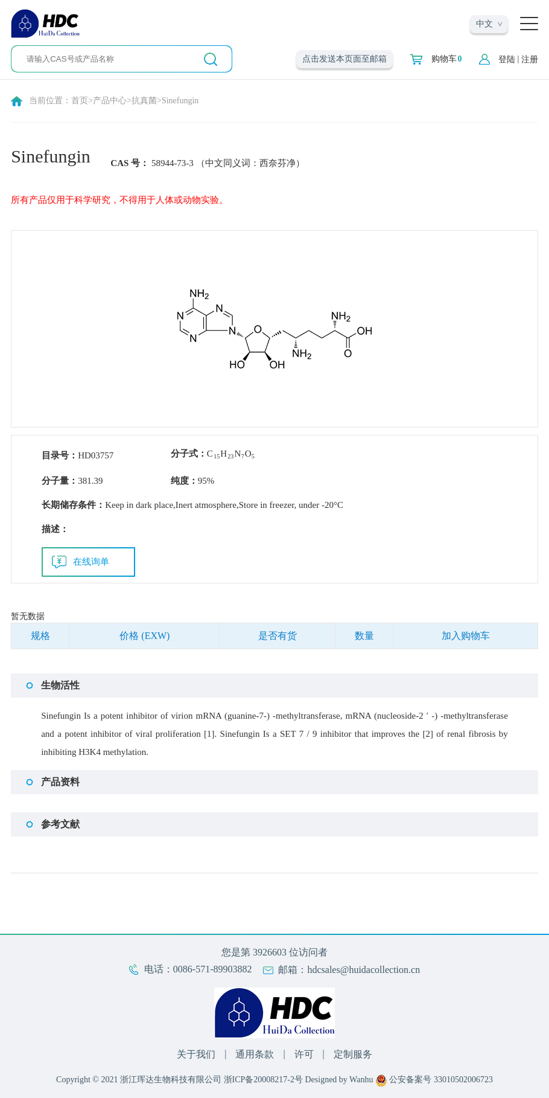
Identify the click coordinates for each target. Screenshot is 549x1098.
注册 (529, 59)
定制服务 (353, 1054)
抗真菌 (144, 100)
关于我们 (196, 1054)
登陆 (506, 59)
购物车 (446, 59)
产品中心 (110, 100)
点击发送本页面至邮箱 (344, 58)
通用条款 (254, 1054)
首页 (79, 100)
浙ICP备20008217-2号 (263, 1079)
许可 (304, 1054)
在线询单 (91, 562)
